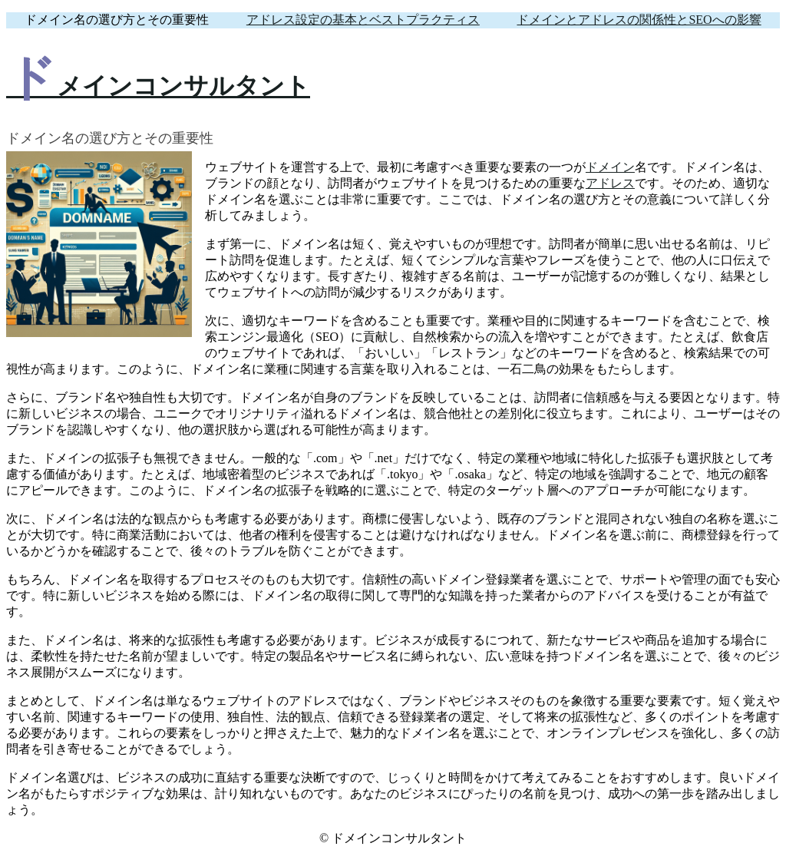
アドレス (610, 183)
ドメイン (610, 167)
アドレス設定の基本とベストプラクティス (363, 19)
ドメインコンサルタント (158, 86)
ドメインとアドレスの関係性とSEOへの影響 (639, 19)
